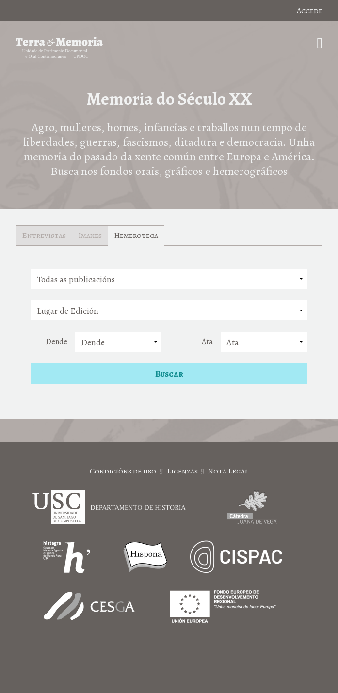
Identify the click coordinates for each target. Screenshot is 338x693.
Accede (309, 10)
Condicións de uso (123, 471)
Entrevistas (44, 235)
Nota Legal (228, 471)
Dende (56, 341)
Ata (207, 341)
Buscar (169, 373)
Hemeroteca (136, 235)
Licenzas (182, 471)
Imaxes (90, 235)
